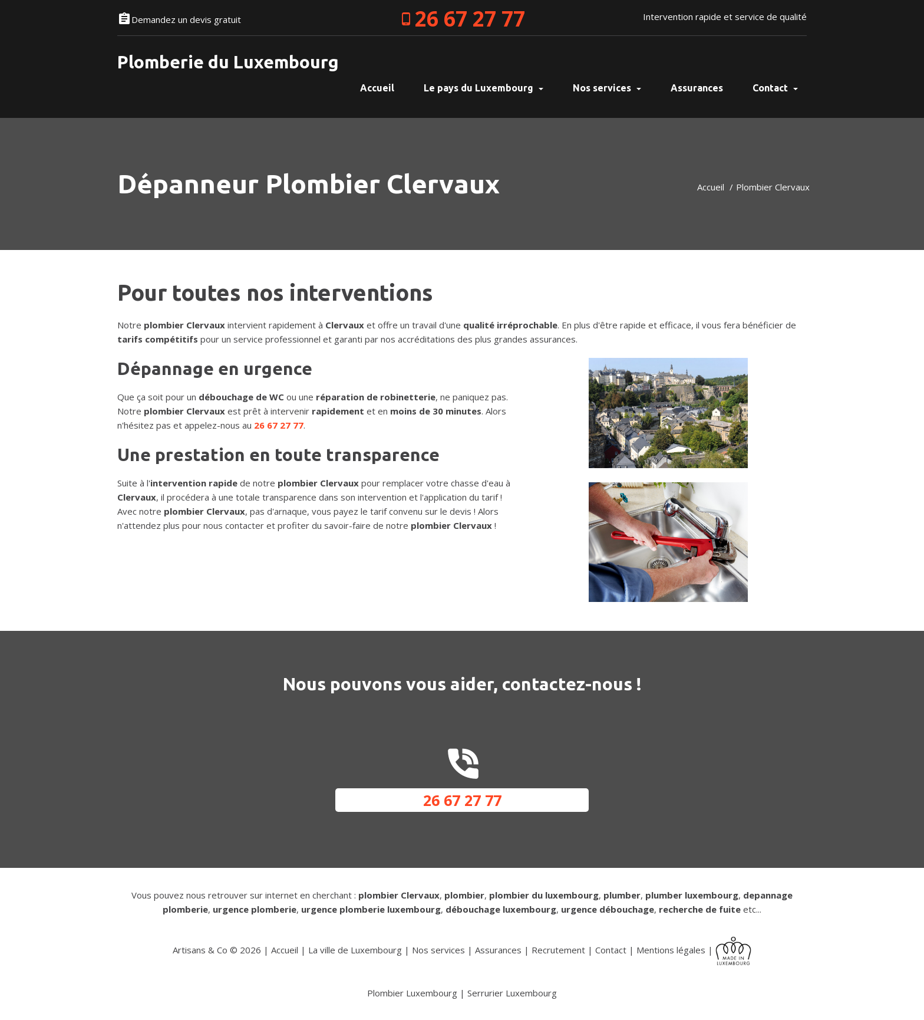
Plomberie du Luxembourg (228, 62)
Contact (775, 88)
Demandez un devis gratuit (186, 19)
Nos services (607, 88)
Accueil (710, 187)
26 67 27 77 (470, 18)
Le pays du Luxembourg (483, 88)
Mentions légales (670, 950)
